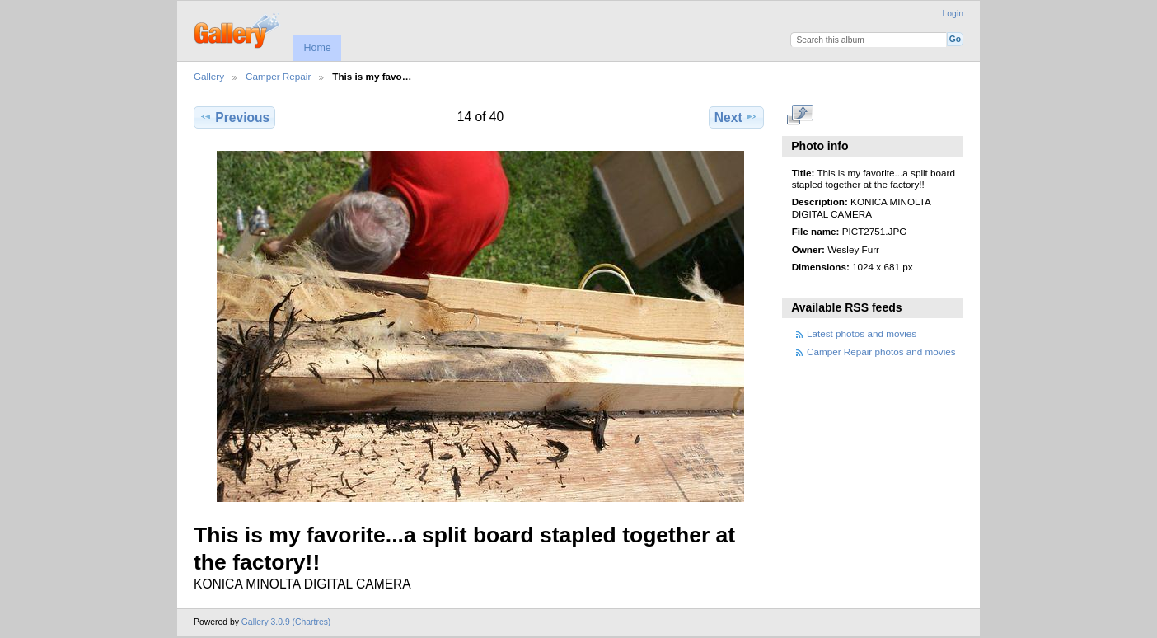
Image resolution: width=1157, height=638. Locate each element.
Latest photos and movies (861, 333)
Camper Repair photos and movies (881, 351)
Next (736, 117)
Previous (234, 117)
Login (953, 13)
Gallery (209, 76)
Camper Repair (278, 76)
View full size (800, 115)
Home (316, 48)
